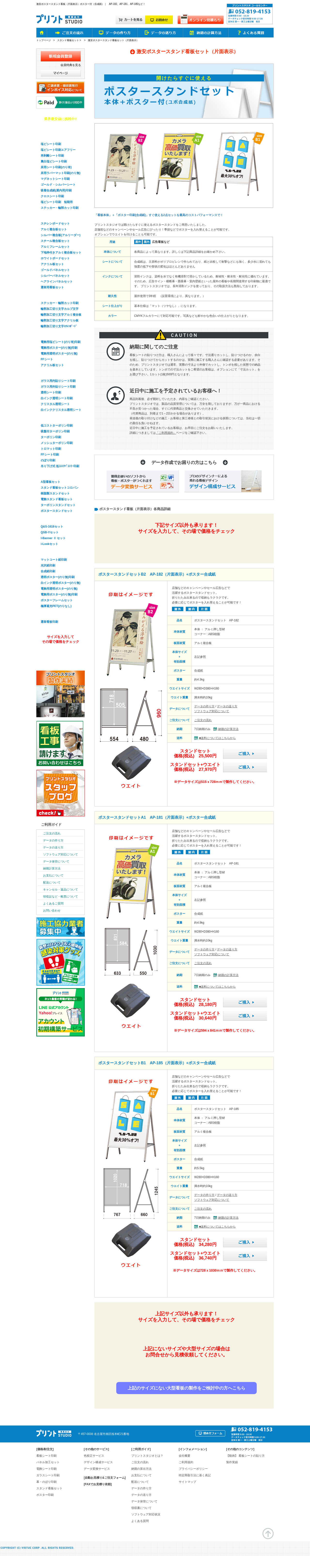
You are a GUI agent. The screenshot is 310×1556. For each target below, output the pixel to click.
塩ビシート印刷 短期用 (57, 202)
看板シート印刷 (46, 1455)
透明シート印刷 (51, 392)
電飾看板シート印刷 (54, 334)
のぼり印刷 (48, 460)
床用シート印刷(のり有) (56, 167)
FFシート (47, 359)
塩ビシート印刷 (51, 144)
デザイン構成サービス (98, 1462)
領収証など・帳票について (60, 896)
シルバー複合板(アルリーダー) (60, 235)
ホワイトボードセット (55, 258)
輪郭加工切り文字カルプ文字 (59, 309)
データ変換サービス (97, 1468)
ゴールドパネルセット (55, 270)
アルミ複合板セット (54, 229)
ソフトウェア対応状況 (145, 1514)
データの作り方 (204, 706)
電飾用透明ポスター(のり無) (59, 353)
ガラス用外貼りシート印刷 (58, 386)
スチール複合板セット (55, 241)
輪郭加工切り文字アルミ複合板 (61, 314)
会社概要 (184, 1455)
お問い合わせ (52, 910)
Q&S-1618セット (52, 526)
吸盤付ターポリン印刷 (55, 431)
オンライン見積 (60, 655)
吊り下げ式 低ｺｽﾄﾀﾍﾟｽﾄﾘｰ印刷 (60, 466)
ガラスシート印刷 (52, 373)
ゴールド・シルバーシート (58, 184)
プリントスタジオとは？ (147, 1455)
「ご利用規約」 (166, 432)
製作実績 (232, 1462)
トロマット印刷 (51, 448)
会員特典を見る (71, 65)
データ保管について (56, 861)
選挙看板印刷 (49, 614)
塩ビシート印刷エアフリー (58, 150)
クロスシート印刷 (52, 196)
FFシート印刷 (50, 454)
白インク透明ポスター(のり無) (60, 583)
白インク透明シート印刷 (57, 398)
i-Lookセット (49, 544)
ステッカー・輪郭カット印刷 (59, 208)
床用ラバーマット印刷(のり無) (60, 173)
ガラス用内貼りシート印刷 (58, 381)
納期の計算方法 (228, 729)
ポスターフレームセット (57, 600)
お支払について (53, 875)
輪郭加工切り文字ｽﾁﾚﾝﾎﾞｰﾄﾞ (59, 326)
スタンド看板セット (54, 474)
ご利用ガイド (51, 824)
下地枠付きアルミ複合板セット (61, 252)
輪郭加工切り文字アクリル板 (59, 320)
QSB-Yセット (50, 532)
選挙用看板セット (52, 287)
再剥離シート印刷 (52, 155)
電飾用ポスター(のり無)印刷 (59, 347)
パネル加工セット (48, 1462)
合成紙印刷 (48, 571)
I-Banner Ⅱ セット (53, 538)
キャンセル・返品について (60, 889)
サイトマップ (187, 1482)
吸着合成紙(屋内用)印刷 (56, 190)
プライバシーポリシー (193, 1468)
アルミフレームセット (55, 246)
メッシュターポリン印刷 (57, 443)
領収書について (141, 1508)
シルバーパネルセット (55, 275)
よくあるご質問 (53, 903)
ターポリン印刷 (51, 437)
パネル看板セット (52, 216)
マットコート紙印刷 (54, 559)
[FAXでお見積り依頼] (98, 1484)
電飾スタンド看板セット (57, 499)
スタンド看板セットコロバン (59, 487)
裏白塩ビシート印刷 (54, 161)
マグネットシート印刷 (55, 179)
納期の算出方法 (141, 1468)
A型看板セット (50, 482)
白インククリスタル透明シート (61, 410)
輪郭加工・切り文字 (54, 295)
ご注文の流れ (203, 720)
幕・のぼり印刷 (51, 418)
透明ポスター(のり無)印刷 (58, 577)
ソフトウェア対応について (211, 711)
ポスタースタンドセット (57, 511)
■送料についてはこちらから (217, 738)
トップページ (43, 40)
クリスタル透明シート (55, 404)
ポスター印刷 (49, 552)
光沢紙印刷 (48, 565)
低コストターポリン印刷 (57, 425)
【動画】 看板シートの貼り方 (245, 1455)
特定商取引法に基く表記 (195, 1475)
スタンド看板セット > (69, 40)
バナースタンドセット (56, 519)
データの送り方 (227, 706)
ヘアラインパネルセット (57, 281)
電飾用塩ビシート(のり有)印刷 (60, 342)
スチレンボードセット (55, 223)
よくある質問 (140, 1521)
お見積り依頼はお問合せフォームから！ (186, 1371)
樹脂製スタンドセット (55, 493)
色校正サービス (94, 1455)
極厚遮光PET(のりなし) (56, 606)
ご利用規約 (186, 1462)
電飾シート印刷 (46, 1468)
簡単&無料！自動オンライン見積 (186, 545)
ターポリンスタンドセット (58, 505)
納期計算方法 (52, 868)
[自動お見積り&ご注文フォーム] (105, 1477)
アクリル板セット (52, 264)
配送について (52, 882)
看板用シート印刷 (52, 136)
